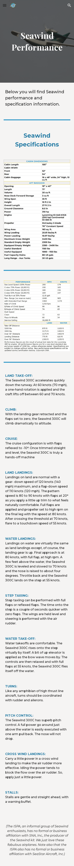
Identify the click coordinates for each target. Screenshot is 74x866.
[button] (4, 5)
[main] (37, 41)
